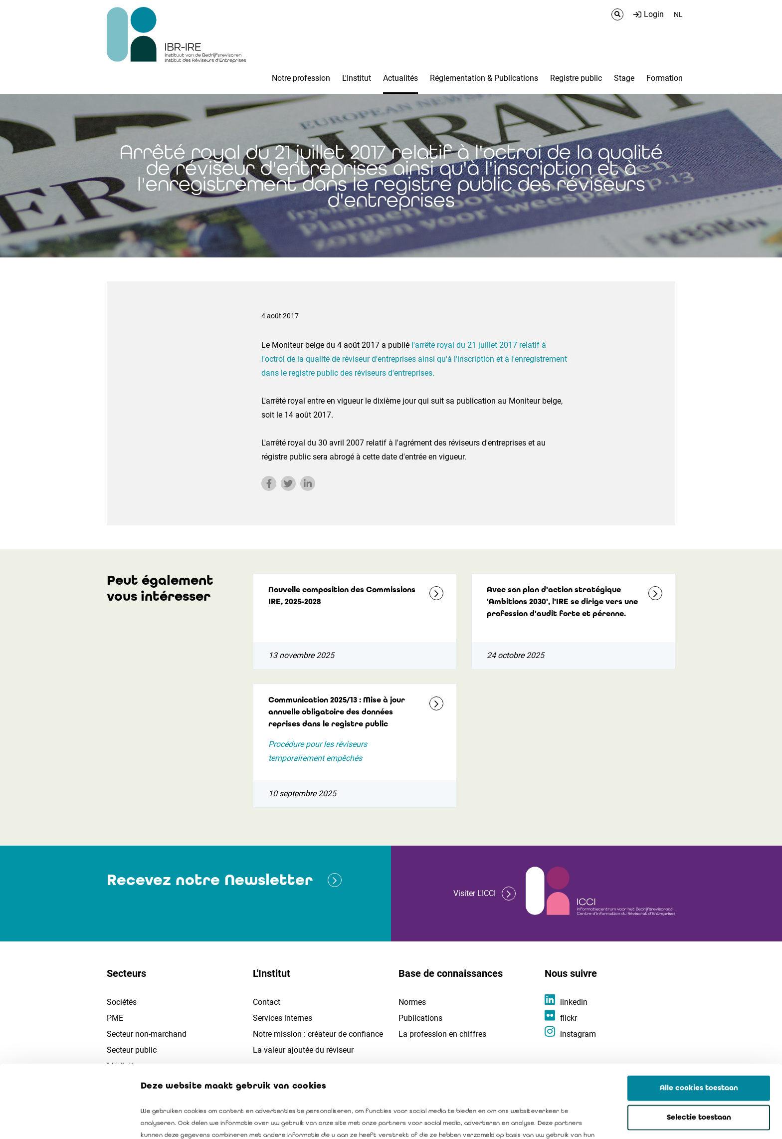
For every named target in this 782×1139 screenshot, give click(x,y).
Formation (664, 78)
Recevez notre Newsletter (210, 880)
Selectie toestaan (699, 1044)
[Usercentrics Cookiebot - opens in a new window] (64, 1119)
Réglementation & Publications (484, 78)
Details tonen (569, 1119)
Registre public (576, 78)
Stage (624, 78)
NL (678, 14)
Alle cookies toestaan (699, 1015)
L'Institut (356, 78)
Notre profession (301, 78)
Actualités (400, 78)
